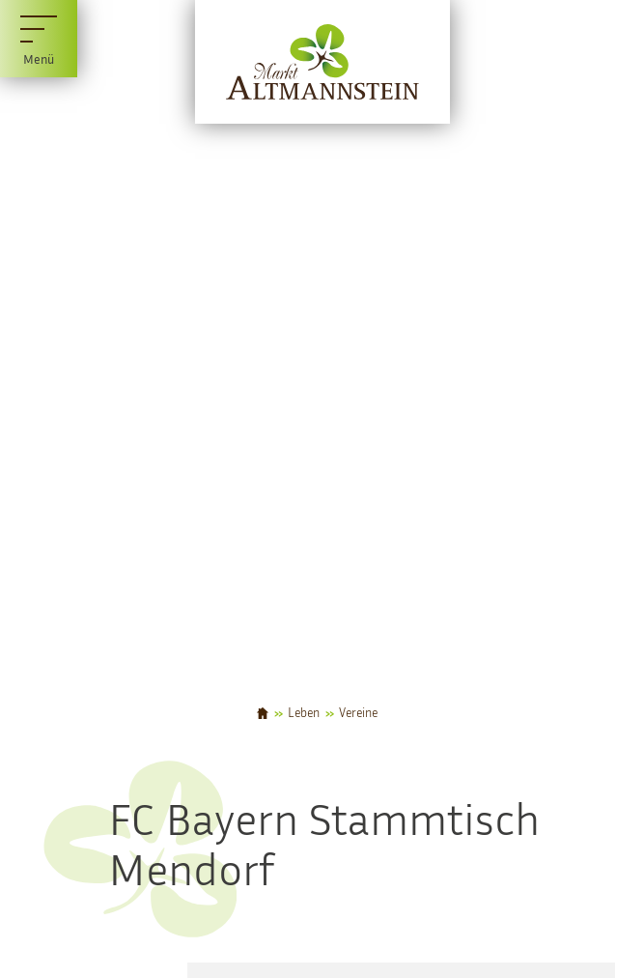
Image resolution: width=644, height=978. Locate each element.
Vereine (358, 713)
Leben (304, 713)
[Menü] (38, 38)
